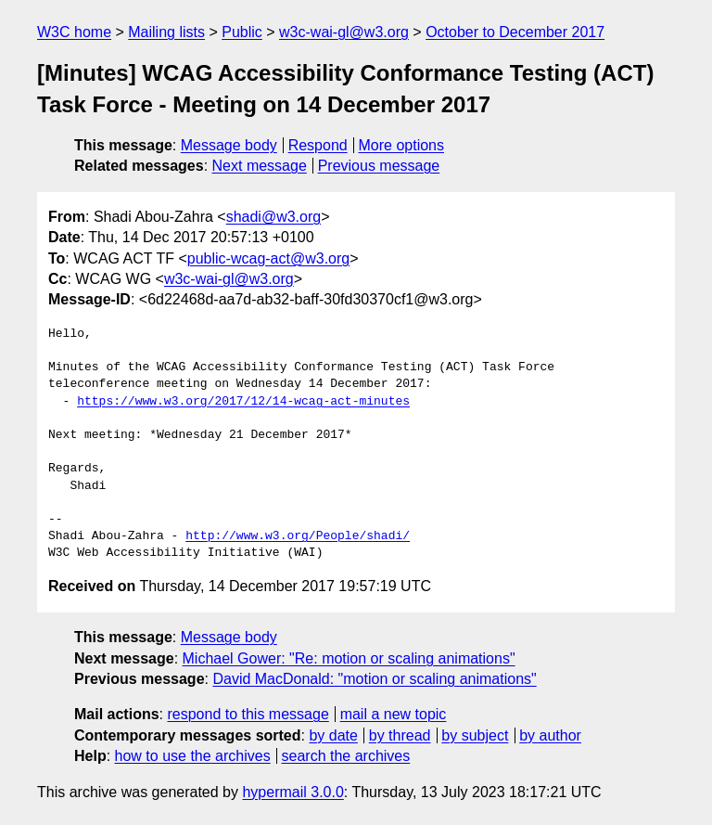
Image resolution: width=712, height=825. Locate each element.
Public (242, 32)
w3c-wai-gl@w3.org (344, 32)
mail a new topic (393, 714)
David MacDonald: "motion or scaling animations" (374, 679)
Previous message (379, 166)
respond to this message (247, 714)
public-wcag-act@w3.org (268, 258)
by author (550, 735)
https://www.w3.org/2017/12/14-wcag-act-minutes (243, 401)
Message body (229, 145)
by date (333, 735)
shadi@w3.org (274, 217)
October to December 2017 (515, 32)
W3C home (74, 32)
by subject (474, 735)
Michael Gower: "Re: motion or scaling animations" (349, 658)
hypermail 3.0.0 (292, 792)
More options (402, 145)
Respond (318, 145)
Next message (259, 166)
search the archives (346, 756)
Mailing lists (166, 32)
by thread (400, 735)
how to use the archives (193, 756)
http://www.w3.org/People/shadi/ (297, 536)
